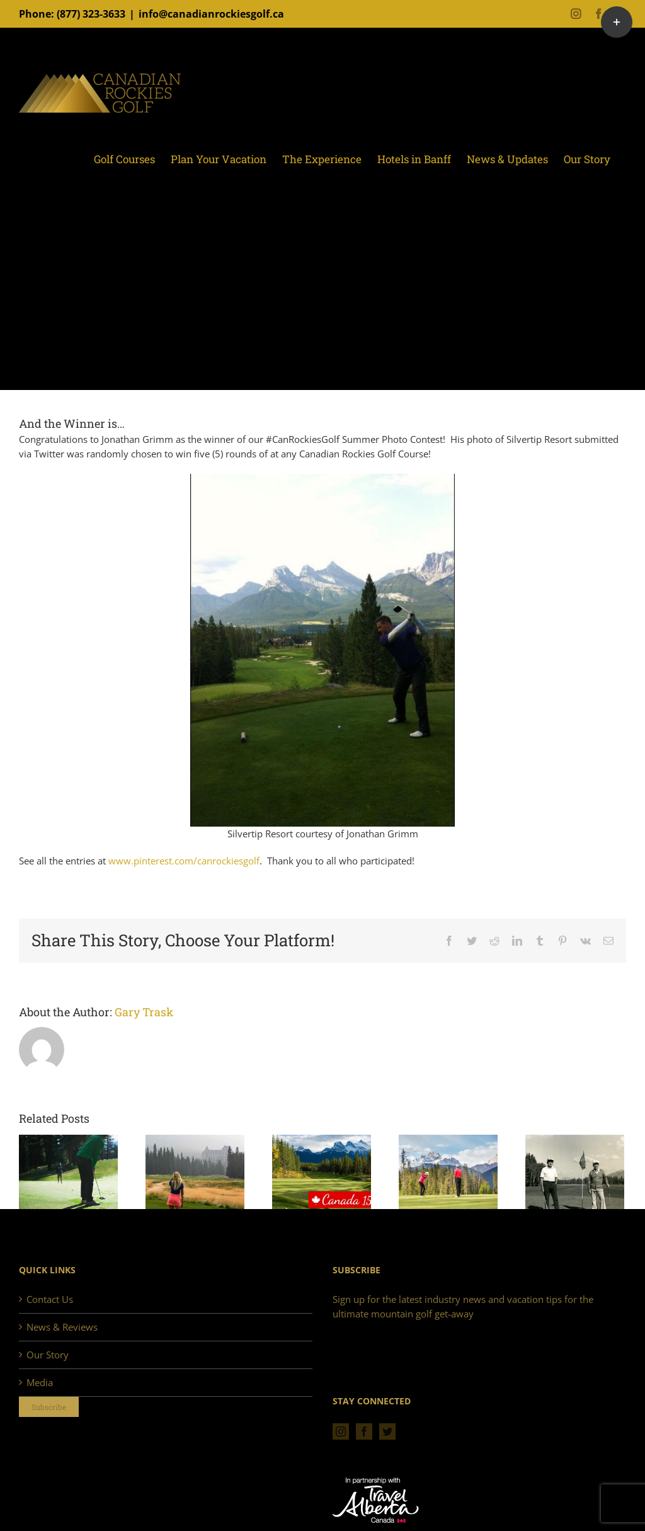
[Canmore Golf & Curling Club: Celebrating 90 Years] (574, 1171)
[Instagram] (341, 1431)
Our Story (47, 1354)
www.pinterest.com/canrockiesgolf (184, 860)
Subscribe (48, 1407)
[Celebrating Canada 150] (321, 1171)
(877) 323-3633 (91, 14)
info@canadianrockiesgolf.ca (211, 14)
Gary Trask (144, 1011)
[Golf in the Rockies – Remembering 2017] (195, 1171)
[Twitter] (387, 1431)
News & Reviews (62, 1327)
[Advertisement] (322, 295)
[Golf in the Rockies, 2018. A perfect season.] (68, 1171)
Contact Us (49, 1299)
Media (39, 1382)
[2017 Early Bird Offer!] (448, 1171)
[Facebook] (364, 1431)
